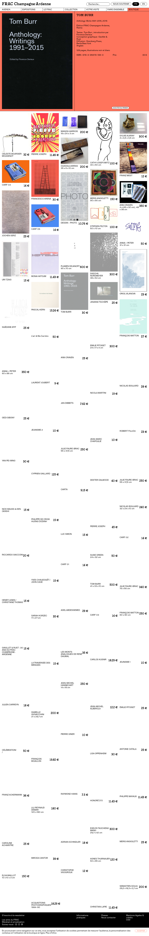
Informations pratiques (82, 916)
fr (135, 4)
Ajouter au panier (120, 108)
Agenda (6, 9)
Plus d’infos (51, 933)
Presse (104, 915)
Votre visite (92, 9)
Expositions (28, 9)
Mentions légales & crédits (135, 916)
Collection (71, 9)
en (143, 4)
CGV (128, 920)
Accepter (141, 931)
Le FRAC (48, 9)
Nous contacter (108, 917)
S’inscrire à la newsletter (13, 915)
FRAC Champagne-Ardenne (26, 4)
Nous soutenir (121, 4)
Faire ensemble (115, 9)
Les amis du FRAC (10, 920)
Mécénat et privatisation (13, 922)
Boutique (134, 9)
